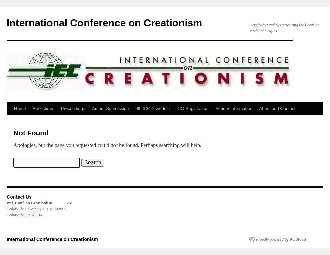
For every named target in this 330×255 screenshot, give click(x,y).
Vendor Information (234, 108)
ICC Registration (192, 108)
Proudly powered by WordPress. (282, 239)
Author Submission (110, 108)
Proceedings (73, 108)
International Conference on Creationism (104, 22)
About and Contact (277, 108)
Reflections (43, 108)
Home (20, 108)
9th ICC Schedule (152, 108)
